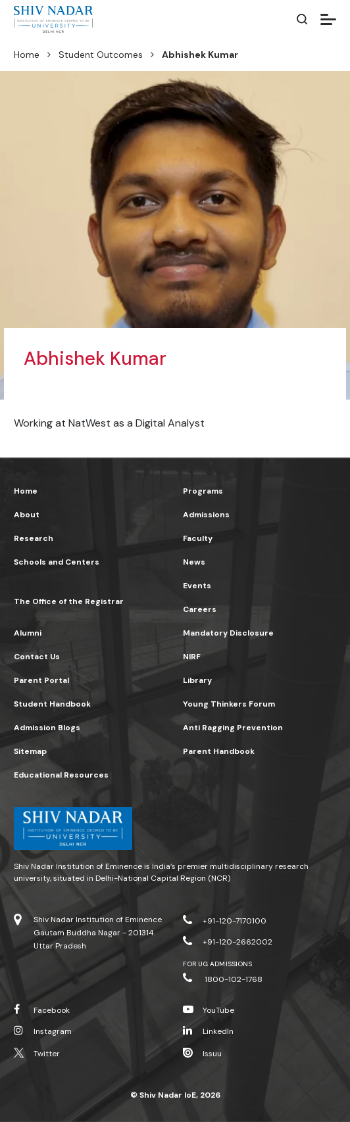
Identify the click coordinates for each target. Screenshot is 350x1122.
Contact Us (37, 656)
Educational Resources (61, 775)
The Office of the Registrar (69, 601)
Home (26, 54)
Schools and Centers (56, 562)
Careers (199, 609)
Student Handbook (52, 704)
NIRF (192, 656)
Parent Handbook (219, 751)
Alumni (27, 633)
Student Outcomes (101, 54)
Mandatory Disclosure (228, 633)
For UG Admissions (217, 964)
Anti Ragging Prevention (233, 727)
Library (197, 680)
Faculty (198, 538)
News (194, 562)
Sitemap (30, 751)
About (26, 514)
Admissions (206, 514)
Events (197, 585)
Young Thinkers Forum (229, 704)
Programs (203, 491)
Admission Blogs (47, 727)
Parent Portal (41, 680)
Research (33, 538)
